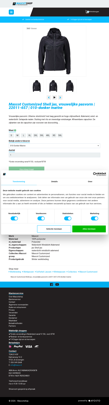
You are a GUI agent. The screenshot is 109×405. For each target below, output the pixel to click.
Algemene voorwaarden (18, 305)
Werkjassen (28, 272)
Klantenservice (15, 299)
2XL (35, 135)
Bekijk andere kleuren (19, 141)
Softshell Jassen (43, 272)
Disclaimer (13, 318)
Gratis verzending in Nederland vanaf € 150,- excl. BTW (32, 334)
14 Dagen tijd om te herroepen (79, 19)
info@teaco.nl (16, 365)
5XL (60, 135)
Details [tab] (54, 181)
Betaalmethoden (15, 323)
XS (54, 135)
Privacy (12, 310)
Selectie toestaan (54, 229)
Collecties (72, 272)
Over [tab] (90, 181)
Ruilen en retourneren (17, 307)
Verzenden (13, 313)
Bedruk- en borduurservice (33, 19)
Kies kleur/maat (27, 169)
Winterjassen (59, 272)
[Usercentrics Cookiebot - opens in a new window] (95, 174)
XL (29, 135)
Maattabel (13, 321)
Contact (12, 302)
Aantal (12, 150)
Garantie (12, 315)
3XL (42, 135)
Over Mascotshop (16, 297)
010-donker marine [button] (54, 146)
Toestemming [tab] (19, 181)
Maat (12, 130)
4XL (48, 135)
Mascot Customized (87, 272)
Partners (12, 326)
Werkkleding (15, 272)
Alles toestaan (89, 229)
